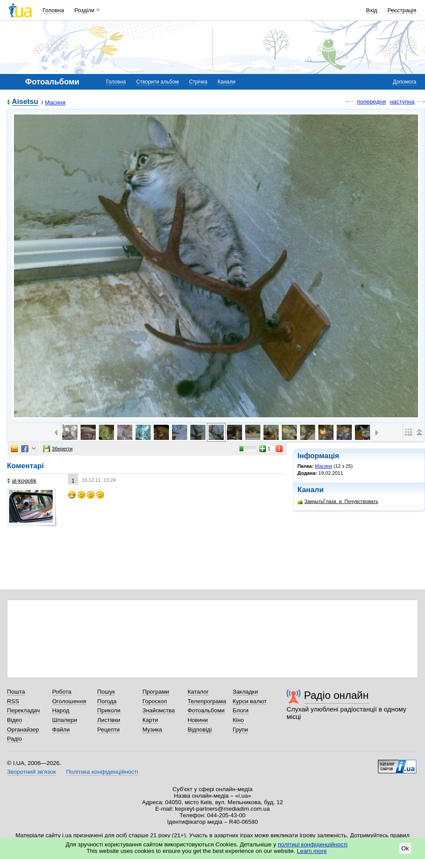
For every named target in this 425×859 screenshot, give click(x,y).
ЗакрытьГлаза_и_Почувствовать (337, 501)
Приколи (108, 710)
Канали (227, 82)
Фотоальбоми (206, 710)
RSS (13, 701)
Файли (61, 729)
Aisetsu (25, 102)
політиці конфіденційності (312, 844)
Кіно (238, 720)
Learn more (312, 851)
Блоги (241, 710)
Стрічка (198, 82)
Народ (61, 710)
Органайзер (23, 729)
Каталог (198, 691)
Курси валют (249, 701)
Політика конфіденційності (102, 771)
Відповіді (200, 729)
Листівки (108, 720)
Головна (53, 10)
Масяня (55, 102)
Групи (240, 729)
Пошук (106, 691)
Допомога (404, 82)
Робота (61, 691)
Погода (106, 701)
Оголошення (69, 701)
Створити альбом (157, 82)
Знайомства (158, 710)
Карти (150, 720)
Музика (152, 729)
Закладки (245, 691)
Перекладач (23, 710)
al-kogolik (22, 480)
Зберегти (58, 448)
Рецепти (108, 729)
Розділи (84, 10)
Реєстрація (402, 10)
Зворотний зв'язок (31, 771)
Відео (14, 720)
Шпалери (64, 720)
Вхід (372, 10)
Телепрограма (207, 701)
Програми (155, 691)
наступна (402, 101)
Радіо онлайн (336, 695)
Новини (198, 720)
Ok (405, 848)
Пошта (16, 691)
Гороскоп (154, 701)
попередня (371, 101)
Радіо (14, 738)
